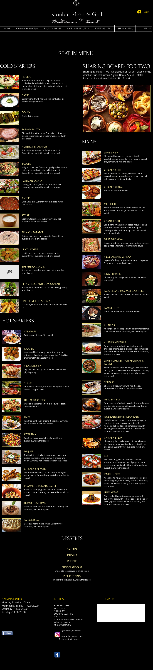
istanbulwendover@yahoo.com (68, 619)
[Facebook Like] (8, 649)
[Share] (7, 633)
